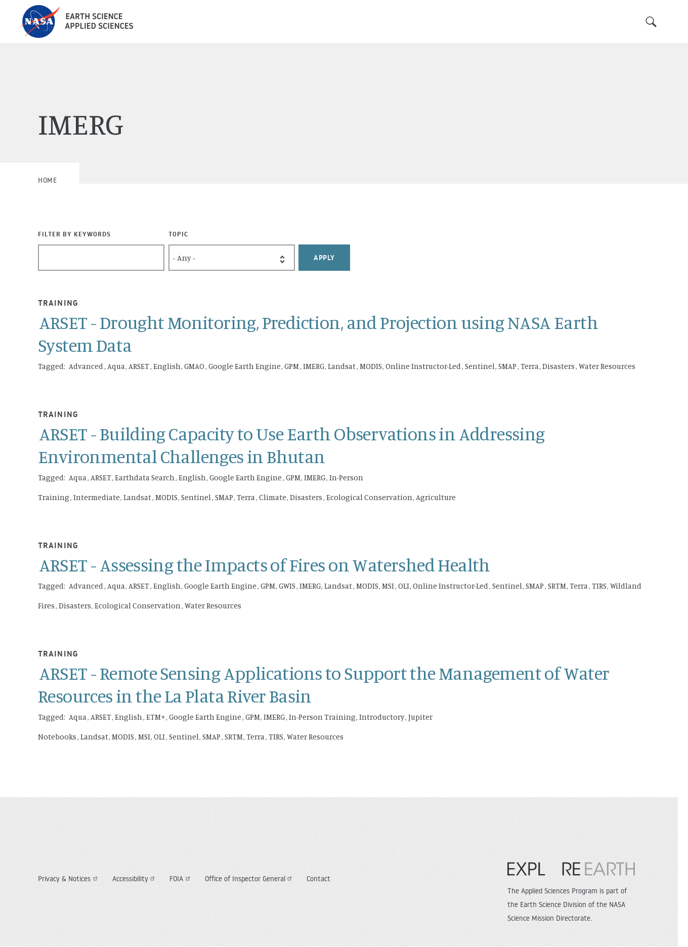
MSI (388, 586)
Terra (530, 366)
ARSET (138, 366)
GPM (291, 366)
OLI (403, 586)
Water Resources (607, 366)
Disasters (558, 366)
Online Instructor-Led (423, 366)
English (167, 366)
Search (651, 21)
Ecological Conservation (369, 497)
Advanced (86, 366)
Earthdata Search (145, 477)
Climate (272, 497)
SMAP (507, 366)
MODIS (371, 366)
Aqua (116, 366)
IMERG (313, 366)
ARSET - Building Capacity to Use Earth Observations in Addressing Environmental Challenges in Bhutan (291, 445)
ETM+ (155, 717)
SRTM (557, 586)
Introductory (381, 717)
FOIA (181, 878)
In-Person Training (322, 717)
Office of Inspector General (250, 878)
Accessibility (135, 878)
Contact (318, 878)
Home (47, 180)
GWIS (287, 586)
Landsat (342, 366)
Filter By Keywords (74, 233)
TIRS (599, 586)
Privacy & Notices (69, 878)
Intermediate (96, 497)
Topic (178, 233)
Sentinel (480, 366)
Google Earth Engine (244, 366)
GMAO (194, 366)
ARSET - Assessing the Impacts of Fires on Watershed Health (264, 564)
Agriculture (436, 497)
